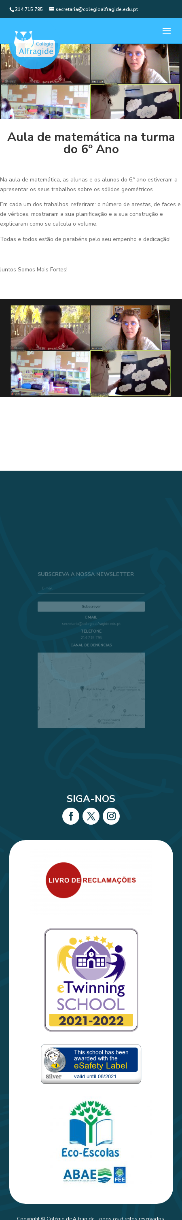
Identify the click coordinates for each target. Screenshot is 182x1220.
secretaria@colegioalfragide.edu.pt (91, 627)
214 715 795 (91, 639)
